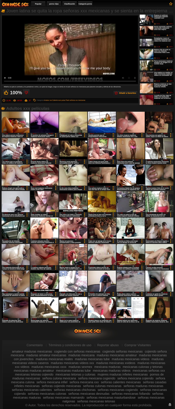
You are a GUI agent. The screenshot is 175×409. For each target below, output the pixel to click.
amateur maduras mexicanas (32, 351)
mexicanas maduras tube (73, 370)
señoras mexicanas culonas (47, 393)
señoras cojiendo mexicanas (61, 386)
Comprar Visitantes (138, 345)
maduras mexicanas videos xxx (72, 363)
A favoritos (170, 3)
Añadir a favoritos (127, 93)
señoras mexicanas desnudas (89, 393)
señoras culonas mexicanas (102, 386)
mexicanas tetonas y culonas (75, 374)
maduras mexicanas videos (131, 359)
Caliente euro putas (58, 100)
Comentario (35, 345)
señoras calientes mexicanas (121, 382)
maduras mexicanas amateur (117, 355)
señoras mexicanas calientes (32, 390)
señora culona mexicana (59, 378)
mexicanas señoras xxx (149, 370)
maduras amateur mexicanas (46, 355)
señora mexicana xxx (84, 382)
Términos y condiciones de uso (70, 345)
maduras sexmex (80, 367)
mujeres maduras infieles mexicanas (123, 374)
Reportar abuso (108, 345)
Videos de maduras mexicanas (15, 4)
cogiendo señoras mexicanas (122, 351)
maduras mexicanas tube (92, 359)
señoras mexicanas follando (131, 393)
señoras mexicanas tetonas (96, 401)
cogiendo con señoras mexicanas (77, 351)
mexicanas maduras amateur (34, 370)
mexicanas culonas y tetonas (143, 367)
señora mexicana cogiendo (96, 378)
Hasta (170, 404)
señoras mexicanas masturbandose (111, 397)
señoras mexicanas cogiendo (118, 390)
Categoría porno (85, 4)
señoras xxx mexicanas (77, 100)
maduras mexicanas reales (54, 359)
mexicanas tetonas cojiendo (34, 374)
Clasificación (69, 4)
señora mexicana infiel (52, 382)
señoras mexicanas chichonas (75, 390)
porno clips (54, 4)
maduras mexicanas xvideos (115, 363)
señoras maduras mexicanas (143, 386)
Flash (67, 100)
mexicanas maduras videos (111, 370)
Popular (38, 4)
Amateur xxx (48, 100)
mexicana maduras (107, 367)
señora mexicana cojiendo (135, 378)
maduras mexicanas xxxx (48, 367)
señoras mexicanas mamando (63, 397)
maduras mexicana (81, 355)
